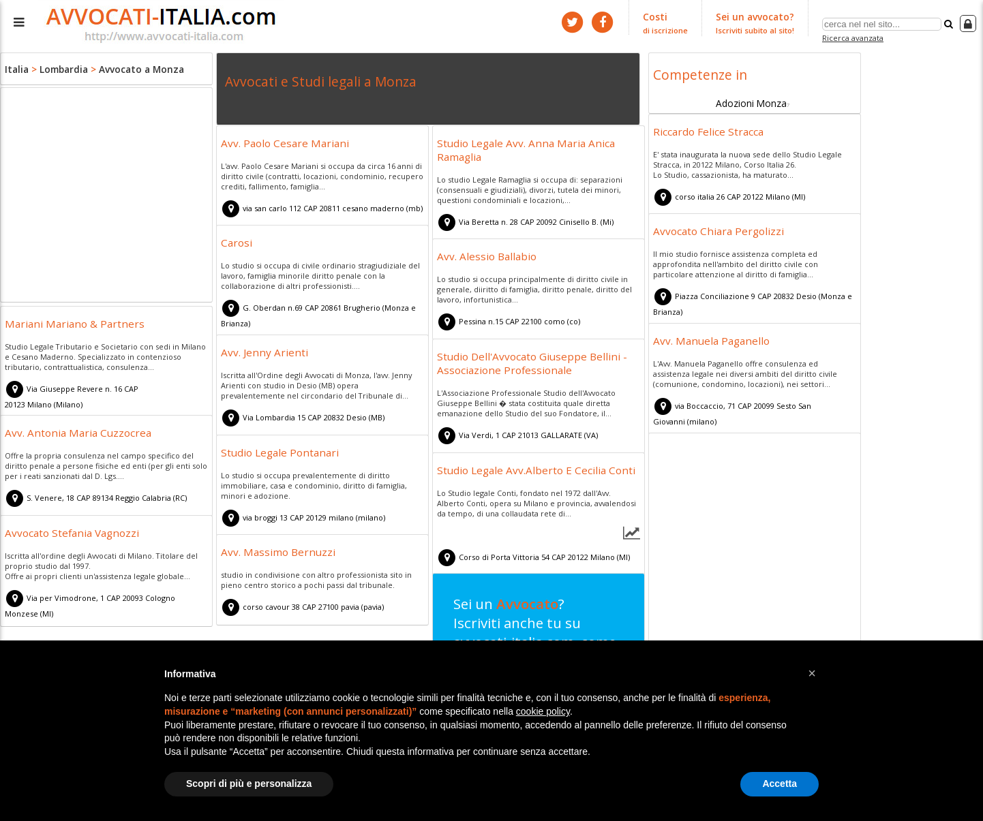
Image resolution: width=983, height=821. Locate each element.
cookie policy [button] (543, 711)
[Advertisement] (106, 197)
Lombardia (61, 68)
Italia (16, 68)
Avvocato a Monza (133, 68)
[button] (812, 673)
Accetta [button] (779, 783)
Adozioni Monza (751, 100)
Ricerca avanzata (854, 36)
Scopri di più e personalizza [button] (249, 783)
